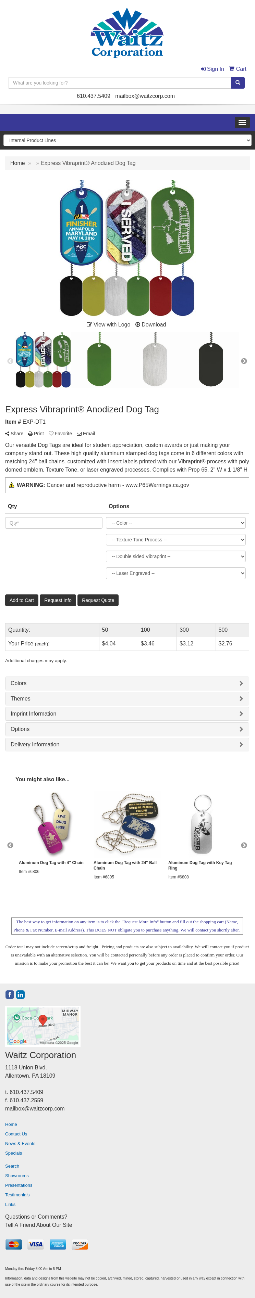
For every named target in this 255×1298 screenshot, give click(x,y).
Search (12, 1166)
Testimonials (17, 1194)
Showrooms (17, 1175)
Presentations (19, 1185)
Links (10, 1204)
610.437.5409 (93, 96)
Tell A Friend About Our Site (38, 1225)
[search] (238, 83)
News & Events (20, 1143)
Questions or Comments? (36, 1217)
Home (11, 1124)
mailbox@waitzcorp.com (145, 96)
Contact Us (16, 1133)
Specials (13, 1153)
